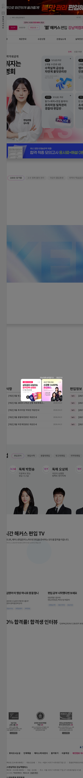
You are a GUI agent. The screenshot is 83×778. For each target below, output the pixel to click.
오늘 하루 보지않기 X (46, 378)
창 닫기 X (59, 378)
